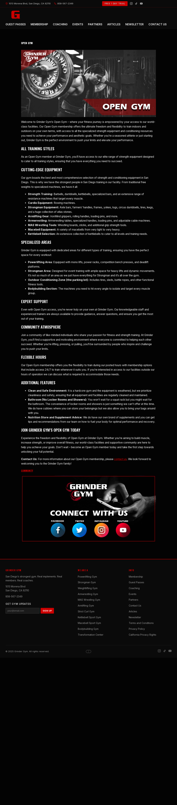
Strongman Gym (87, 582)
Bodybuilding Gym (88, 628)
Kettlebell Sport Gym (89, 617)
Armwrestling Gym (88, 594)
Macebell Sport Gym (89, 622)
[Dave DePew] (88, 651)
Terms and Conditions (141, 622)
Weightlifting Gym (87, 588)
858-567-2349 (14, 596)
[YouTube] (141, 3)
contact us (120, 459)
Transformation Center (90, 634)
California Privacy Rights (142, 634)
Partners (133, 599)
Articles (133, 611)
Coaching (134, 588)
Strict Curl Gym (86, 611)
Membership (136, 576)
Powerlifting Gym (87, 576)
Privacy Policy (137, 628)
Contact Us (135, 605)
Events (132, 594)
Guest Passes (136, 582)
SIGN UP (47, 611)
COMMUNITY (27, 470)
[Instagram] (131, 3)
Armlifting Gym (86, 605)
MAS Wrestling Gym (89, 599)
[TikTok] (136, 3)
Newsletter (135, 617)
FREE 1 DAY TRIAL (115, 3)
